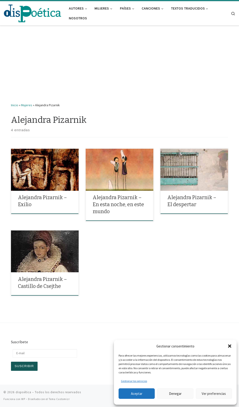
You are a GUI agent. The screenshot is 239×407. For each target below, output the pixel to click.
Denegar (175, 393)
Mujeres (26, 105)
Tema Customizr (59, 399)
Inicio (14, 105)
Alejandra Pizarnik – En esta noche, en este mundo (118, 205)
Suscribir (24, 366)
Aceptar (136, 393)
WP (23, 399)
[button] (229, 346)
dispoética (23, 392)
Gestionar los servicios (134, 381)
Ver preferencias (214, 393)
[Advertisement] (119, 67)
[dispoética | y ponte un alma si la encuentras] (33, 13)
